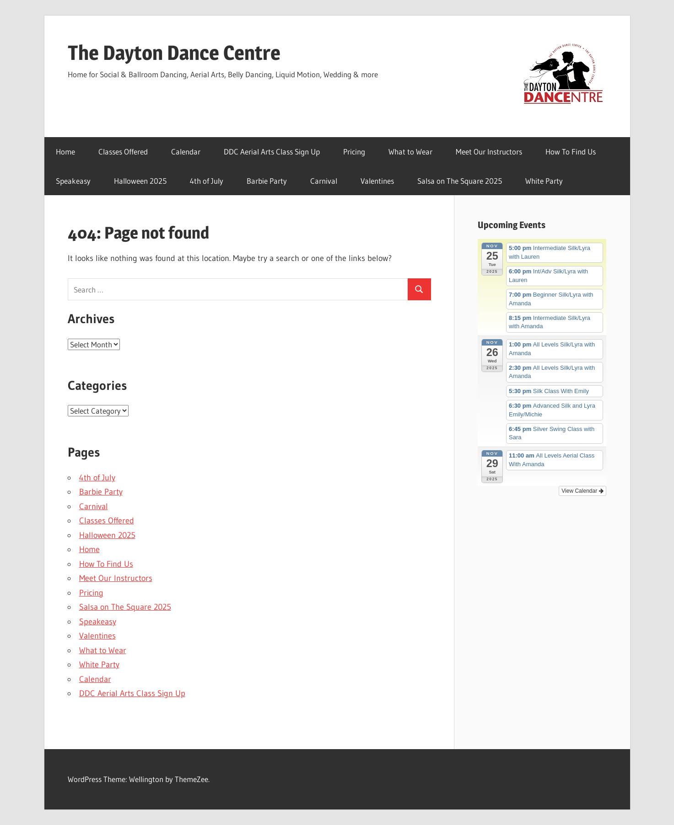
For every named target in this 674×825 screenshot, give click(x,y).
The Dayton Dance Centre (174, 52)
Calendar (185, 151)
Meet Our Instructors (489, 151)
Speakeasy (73, 181)
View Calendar (582, 491)
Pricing (354, 151)
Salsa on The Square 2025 (459, 181)
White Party (544, 181)
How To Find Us (570, 151)
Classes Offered (123, 151)
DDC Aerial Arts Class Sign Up (272, 151)
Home (65, 151)
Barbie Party (267, 181)
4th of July (206, 181)
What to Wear (410, 151)
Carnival (323, 181)
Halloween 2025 (140, 181)
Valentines (377, 181)
